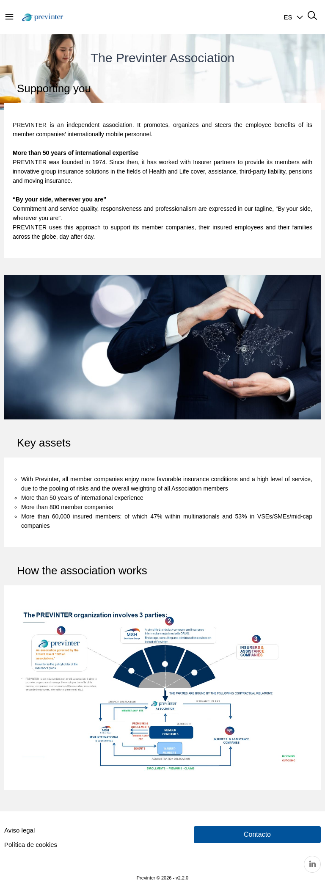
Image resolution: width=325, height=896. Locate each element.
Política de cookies (30, 844)
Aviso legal (19, 830)
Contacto (257, 834)
